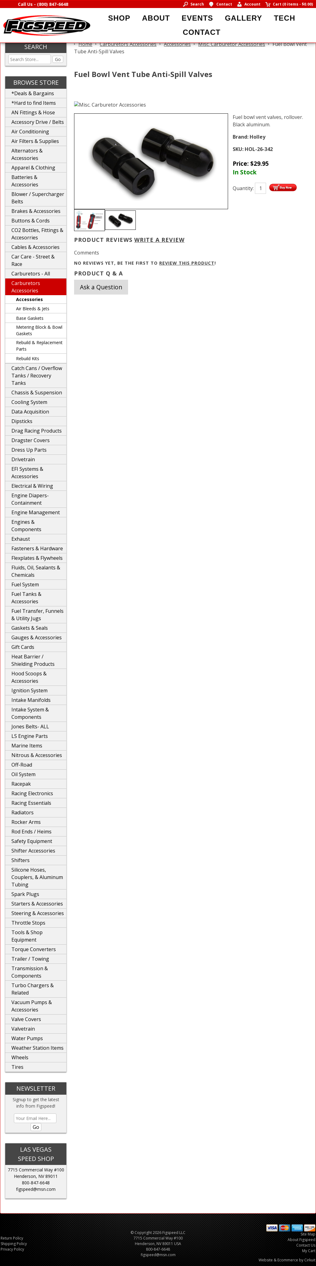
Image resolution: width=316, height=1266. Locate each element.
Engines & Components (26, 526)
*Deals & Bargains (32, 93)
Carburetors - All (30, 273)
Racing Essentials (31, 803)
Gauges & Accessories (36, 637)
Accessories (29, 299)
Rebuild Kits (27, 358)
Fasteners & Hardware (37, 548)
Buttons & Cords (30, 220)
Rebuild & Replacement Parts (39, 346)
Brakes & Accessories (35, 211)
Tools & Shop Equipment (27, 936)
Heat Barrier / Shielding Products (33, 660)
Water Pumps (27, 1038)
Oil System (23, 774)
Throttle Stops (28, 922)
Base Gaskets (30, 318)
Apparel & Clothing (33, 167)
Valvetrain (23, 1028)
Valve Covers (26, 1019)
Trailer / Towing (30, 958)
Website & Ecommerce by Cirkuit (287, 1260)
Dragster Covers (30, 440)
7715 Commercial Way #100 (36, 1170)
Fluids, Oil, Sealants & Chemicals (35, 571)
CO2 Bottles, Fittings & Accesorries (37, 234)
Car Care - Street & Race (33, 260)
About (156, 18)
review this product (186, 263)
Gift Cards (22, 647)
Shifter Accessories (33, 850)
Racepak (21, 783)
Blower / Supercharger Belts (37, 198)
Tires (17, 1067)
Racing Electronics (32, 793)
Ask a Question (101, 287)
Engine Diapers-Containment (30, 499)
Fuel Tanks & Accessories (26, 598)
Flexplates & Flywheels (37, 558)
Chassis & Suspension (36, 392)
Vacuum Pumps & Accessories (31, 1006)
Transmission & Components (29, 972)
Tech (284, 18)
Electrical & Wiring (32, 485)
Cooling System (29, 402)
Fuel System (25, 584)
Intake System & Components (30, 713)
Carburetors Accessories (25, 287)
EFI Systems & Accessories (27, 473)
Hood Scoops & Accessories (29, 677)
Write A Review (159, 239)
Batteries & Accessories (24, 181)
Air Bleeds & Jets (32, 308)
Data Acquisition (30, 411)
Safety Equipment (31, 841)
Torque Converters (33, 949)
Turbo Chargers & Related (32, 989)
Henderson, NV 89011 (36, 1176)
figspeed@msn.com (36, 1189)
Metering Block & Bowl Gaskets (39, 330)
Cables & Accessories (35, 247)
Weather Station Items (37, 1047)
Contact (202, 32)
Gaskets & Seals (29, 628)
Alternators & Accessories (27, 154)
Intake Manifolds (31, 700)
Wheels (19, 1057)
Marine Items (26, 745)
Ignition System (29, 690)
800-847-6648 (36, 1183)
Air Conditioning (30, 131)
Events (197, 18)
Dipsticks (21, 421)
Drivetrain (23, 459)
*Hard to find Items (33, 103)
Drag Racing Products (36, 430)
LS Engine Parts (29, 736)
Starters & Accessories (37, 903)
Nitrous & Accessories (36, 755)
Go (58, 59)
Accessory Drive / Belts (37, 122)
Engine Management (35, 512)
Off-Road (21, 764)
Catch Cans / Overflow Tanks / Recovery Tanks (36, 375)
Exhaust (20, 538)
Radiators (22, 812)
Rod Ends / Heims (31, 831)
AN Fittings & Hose (33, 112)
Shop (119, 18)
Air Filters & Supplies (35, 141)
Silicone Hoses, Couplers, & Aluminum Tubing (37, 877)
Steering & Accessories (37, 913)
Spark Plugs (25, 894)
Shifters (20, 860)
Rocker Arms (26, 822)
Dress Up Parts (29, 449)
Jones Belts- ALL (30, 726)
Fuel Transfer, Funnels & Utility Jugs (37, 615)
